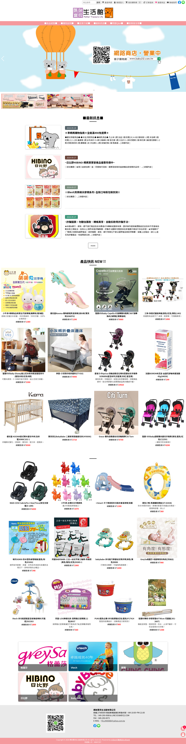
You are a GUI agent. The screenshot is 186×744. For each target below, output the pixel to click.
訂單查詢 (149, 2)
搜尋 (98, 2)
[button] (92, 90)
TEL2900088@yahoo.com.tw (113, 720)
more (93, 245)
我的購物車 (134, 2)
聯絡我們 (173, 2)
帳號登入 (120, 2)
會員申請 (108, 2)
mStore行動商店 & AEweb (120, 740)
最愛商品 (161, 2)
